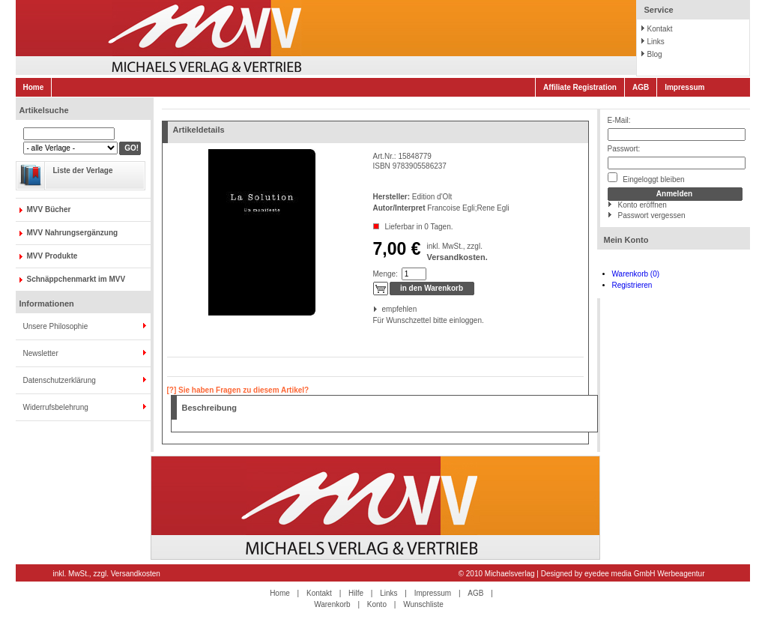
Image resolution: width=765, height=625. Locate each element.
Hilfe (355, 593)
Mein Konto (626, 239)
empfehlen (383, 309)
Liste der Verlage (83, 170)
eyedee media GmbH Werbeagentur (644, 574)
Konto (377, 604)
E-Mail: (619, 120)
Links (656, 41)
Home (33, 87)
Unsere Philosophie (55, 326)
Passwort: (624, 149)
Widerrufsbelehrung (55, 407)
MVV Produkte (52, 256)
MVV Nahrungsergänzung (72, 233)
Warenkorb (332, 604)
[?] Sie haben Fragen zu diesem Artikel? (238, 390)
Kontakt (660, 29)
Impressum (684, 87)
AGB (640, 87)
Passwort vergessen (652, 215)
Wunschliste (423, 604)
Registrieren (632, 285)
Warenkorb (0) (636, 274)
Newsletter (40, 353)
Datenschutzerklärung (59, 380)
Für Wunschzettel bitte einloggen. (374, 320)
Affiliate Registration (580, 87)
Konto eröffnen (642, 205)
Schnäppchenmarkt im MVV (76, 279)
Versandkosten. (456, 257)
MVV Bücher (49, 209)
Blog (654, 54)
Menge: (385, 274)
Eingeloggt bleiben (646, 178)
